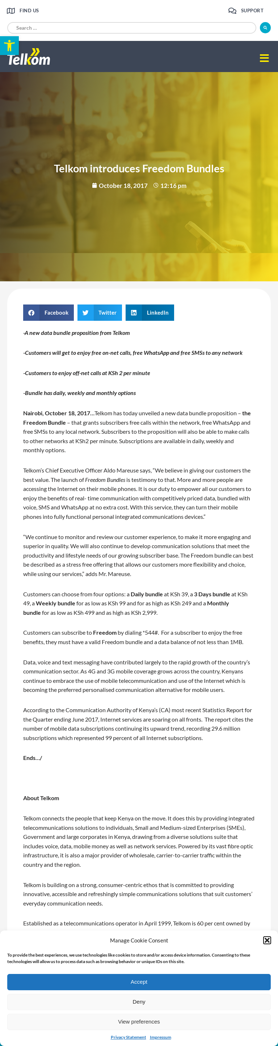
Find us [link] (29, 10)
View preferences (139, 1021)
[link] (9, 45)
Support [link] (252, 10)
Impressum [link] (160, 1037)
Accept (139, 982)
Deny (138, 1002)
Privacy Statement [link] (128, 1037)
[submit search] (265, 27)
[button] (267, 940)
